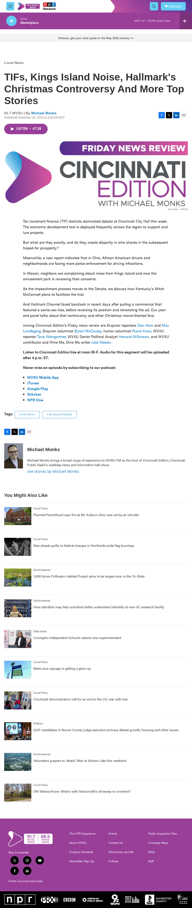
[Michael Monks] (13, 455)
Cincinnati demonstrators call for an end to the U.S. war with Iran (80, 699)
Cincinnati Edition (59, 414)
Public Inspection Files (162, 833)
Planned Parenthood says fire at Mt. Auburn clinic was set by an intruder (86, 514)
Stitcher (34, 394)
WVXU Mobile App (43, 377)
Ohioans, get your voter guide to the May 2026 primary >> (96, 38)
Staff (151, 861)
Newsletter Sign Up (81, 861)
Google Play (37, 388)
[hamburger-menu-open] (10, 6)
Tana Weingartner (51, 336)
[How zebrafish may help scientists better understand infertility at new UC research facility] (17, 608)
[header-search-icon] (154, 6)
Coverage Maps (158, 842)
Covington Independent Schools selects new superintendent (77, 637)
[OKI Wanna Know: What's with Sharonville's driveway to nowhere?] (17, 793)
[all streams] (186, 21)
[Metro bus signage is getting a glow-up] (17, 670)
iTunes (33, 382)
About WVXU (77, 842)
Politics (38, 723)
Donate (175, 6)
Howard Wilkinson (134, 336)
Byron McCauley (88, 330)
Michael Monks (43, 113)
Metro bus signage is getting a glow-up (62, 668)
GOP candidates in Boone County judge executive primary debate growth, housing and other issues (106, 729)
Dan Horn (145, 325)
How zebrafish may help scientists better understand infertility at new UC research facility (98, 606)
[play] (11, 21)
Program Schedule (81, 852)
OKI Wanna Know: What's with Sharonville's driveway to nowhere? (82, 791)
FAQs (151, 852)
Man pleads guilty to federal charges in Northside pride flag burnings (83, 545)
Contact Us (116, 842)
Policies (113, 861)
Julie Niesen (101, 342)
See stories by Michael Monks (53, 471)
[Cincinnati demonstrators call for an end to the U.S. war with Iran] (17, 700)
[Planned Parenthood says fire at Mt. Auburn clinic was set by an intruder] (17, 516)
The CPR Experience (82, 833)
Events (113, 833)
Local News (14, 63)
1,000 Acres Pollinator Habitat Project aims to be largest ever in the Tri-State (89, 576)
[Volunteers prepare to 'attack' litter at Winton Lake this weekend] (17, 762)
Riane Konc (141, 330)
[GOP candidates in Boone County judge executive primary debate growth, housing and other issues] (17, 731)
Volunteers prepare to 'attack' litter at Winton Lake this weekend (79, 760)
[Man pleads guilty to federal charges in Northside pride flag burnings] (17, 547)
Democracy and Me (121, 852)
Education (40, 631)
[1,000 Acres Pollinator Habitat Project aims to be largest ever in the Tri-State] (17, 578)
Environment (41, 570)
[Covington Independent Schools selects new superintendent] (17, 639)
